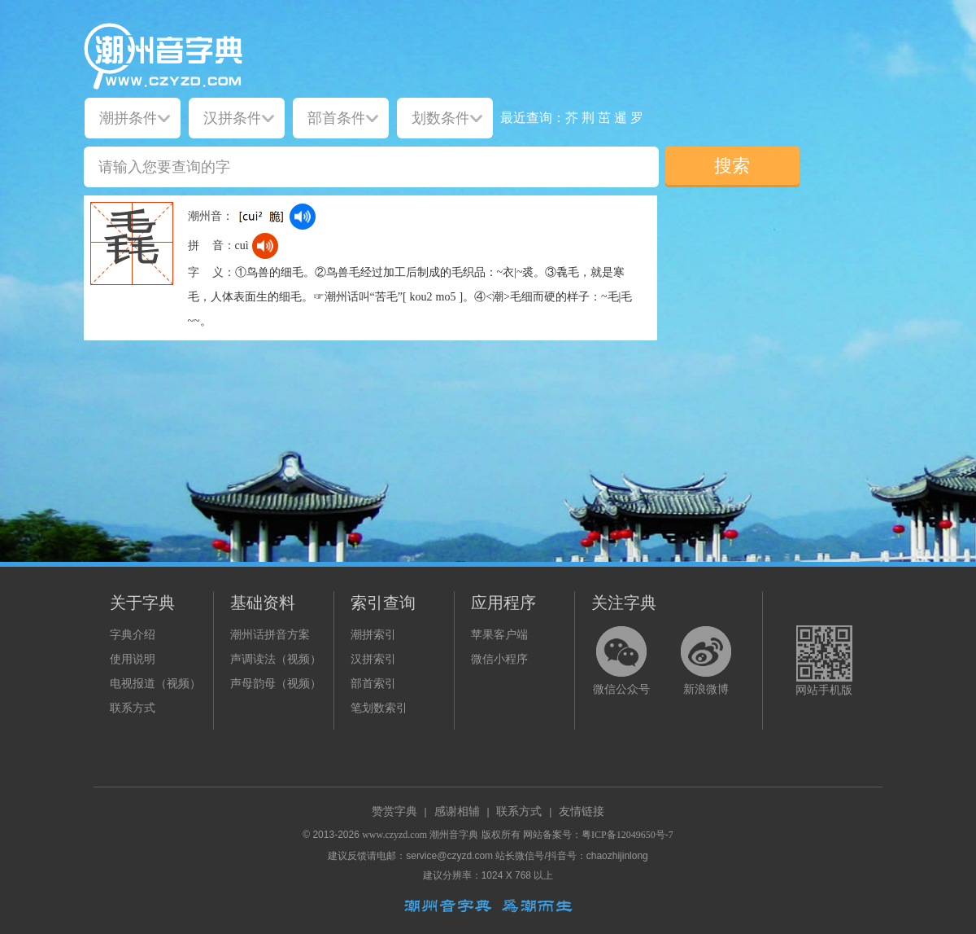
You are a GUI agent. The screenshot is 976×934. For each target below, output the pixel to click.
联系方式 (132, 708)
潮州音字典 (453, 834)
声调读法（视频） (275, 659)
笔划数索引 (379, 708)
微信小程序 (499, 659)
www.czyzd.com (394, 834)
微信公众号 (621, 689)
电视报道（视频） (155, 683)
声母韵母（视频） (275, 683)
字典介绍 (132, 635)
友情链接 (581, 811)
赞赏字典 (394, 811)
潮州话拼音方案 (270, 635)
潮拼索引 (373, 635)
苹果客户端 (499, 635)
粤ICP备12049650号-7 (627, 834)
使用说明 (132, 659)
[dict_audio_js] (303, 217)
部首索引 (373, 683)
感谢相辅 (457, 811)
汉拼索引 (373, 659)
